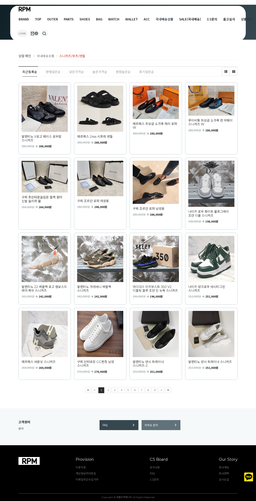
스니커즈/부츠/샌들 (72, 55)
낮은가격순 (76, 71)
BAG (99, 19)
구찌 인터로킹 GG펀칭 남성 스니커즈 (95, 363)
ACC (147, 19)
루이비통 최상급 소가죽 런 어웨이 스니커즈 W (210, 122)
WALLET (131, 19)
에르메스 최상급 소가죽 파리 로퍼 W (155, 125)
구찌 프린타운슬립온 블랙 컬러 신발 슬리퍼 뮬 (42, 199)
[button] (44, 33)
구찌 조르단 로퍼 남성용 (149, 209)
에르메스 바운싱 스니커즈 (39, 362)
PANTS (69, 19)
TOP (38, 19)
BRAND (24, 19)
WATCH (113, 19)
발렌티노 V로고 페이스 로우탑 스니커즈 (41, 138)
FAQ (118, 425)
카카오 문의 (160, 425)
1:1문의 (212, 19)
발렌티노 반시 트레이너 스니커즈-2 (148, 363)
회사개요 (224, 467)
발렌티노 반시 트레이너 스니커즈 (210, 362)
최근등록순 (29, 71)
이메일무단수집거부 (87, 479)
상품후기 (247, 19)
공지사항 (155, 467)
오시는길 (224, 479)
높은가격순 (99, 71)
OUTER (52, 19)
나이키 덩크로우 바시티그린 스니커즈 (206, 288)
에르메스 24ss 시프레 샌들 (95, 136)
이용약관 (81, 467)
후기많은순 (146, 71)
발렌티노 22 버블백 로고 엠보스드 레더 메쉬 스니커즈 (44, 288)
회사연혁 (224, 473)
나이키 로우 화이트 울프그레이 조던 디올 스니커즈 (208, 213)
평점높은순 (123, 71)
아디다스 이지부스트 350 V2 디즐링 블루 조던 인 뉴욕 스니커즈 (155, 288)
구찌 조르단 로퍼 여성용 (93, 201)
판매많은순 (53, 71)
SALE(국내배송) (190, 19)
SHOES (85, 19)
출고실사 (229, 19)
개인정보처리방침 (86, 473)
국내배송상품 (164, 19)
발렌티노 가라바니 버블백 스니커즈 (94, 288)
